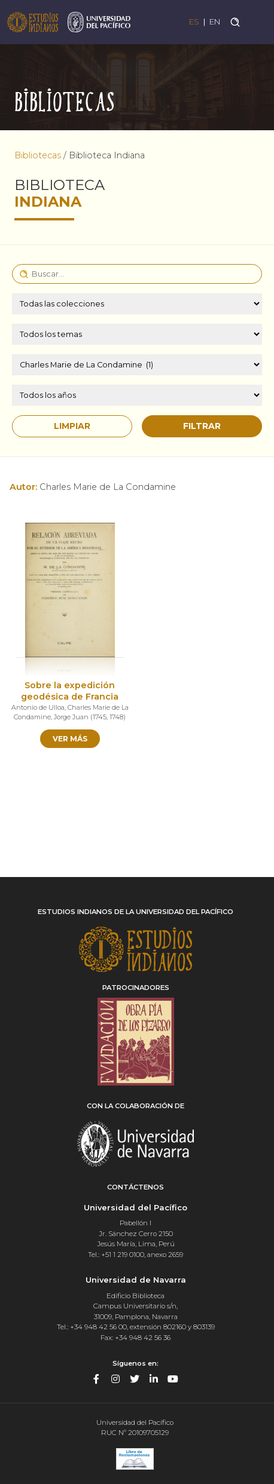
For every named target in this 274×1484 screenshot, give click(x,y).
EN (214, 21)
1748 (116, 717)
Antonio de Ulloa (38, 707)
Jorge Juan (71, 717)
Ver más (70, 738)
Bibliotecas (37, 155)
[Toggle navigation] (257, 21)
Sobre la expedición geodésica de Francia (69, 691)
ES (194, 21)
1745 (99, 717)
